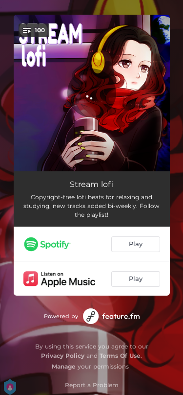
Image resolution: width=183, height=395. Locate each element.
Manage (64, 366)
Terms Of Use (120, 355)
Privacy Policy (62, 355)
